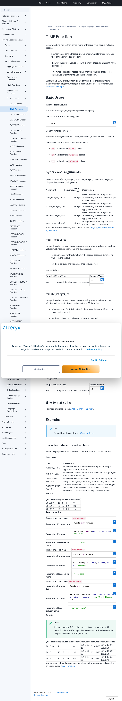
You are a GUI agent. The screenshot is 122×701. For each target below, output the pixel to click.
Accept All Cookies (80, 369)
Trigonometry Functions (16, 91)
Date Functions (16, 98)
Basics (15, 45)
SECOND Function (17, 205)
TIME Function (16, 109)
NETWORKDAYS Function (17, 235)
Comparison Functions (16, 78)
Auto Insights (14, 432)
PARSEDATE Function (15, 227)
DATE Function (16, 104)
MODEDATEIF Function (16, 322)
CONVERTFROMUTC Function (19, 283)
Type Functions (16, 379)
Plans (14, 443)
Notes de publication (14, 16)
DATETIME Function (18, 114)
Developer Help (14, 454)
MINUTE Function (17, 199)
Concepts (15, 56)
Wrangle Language (15, 61)
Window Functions (16, 385)
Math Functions (16, 85)
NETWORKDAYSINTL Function (19, 243)
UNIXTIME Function (18, 210)
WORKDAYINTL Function (16, 275)
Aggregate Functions (16, 66)
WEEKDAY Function (18, 181)
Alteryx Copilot (14, 422)
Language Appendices (16, 410)
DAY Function (15, 170)
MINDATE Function (18, 250)
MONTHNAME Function (16, 152)
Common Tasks (15, 50)
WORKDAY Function (18, 268)
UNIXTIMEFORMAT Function (18, 139)
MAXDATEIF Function (15, 314)
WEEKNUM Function (18, 175)
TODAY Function (17, 221)
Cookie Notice (62, 692)
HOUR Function (16, 194)
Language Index (13, 403)
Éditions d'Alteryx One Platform (14, 22)
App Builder (14, 427)
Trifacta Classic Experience (14, 40)
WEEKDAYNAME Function (17, 187)
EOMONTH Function (18, 159)
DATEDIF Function (17, 125)
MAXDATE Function (18, 255)
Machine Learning (14, 438)
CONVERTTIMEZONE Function (19, 298)
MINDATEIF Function (15, 306)
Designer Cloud (14, 34)
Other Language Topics (16, 396)
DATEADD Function (18, 120)
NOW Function (16, 215)
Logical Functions (16, 72)
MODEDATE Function (15, 262)
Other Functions (16, 390)
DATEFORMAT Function (16, 131)
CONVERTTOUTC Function (17, 291)
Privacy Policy (94, 349)
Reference (15, 417)
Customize (41, 369)
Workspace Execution (14, 449)
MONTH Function (17, 146)
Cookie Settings (99, 360)
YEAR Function (16, 165)
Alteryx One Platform (14, 29)
